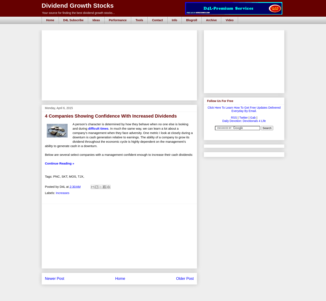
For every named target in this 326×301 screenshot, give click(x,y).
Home (50, 20)
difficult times (98, 128)
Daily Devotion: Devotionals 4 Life (244, 121)
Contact (157, 20)
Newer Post (54, 278)
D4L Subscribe (73, 20)
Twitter (243, 117)
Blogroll (191, 20)
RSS (234, 117)
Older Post (185, 278)
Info (174, 20)
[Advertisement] (120, 35)
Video (229, 20)
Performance (118, 20)
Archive (211, 20)
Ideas (96, 20)
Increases (62, 193)
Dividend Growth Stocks (78, 5)
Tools (139, 20)
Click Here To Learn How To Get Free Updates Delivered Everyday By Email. (243, 109)
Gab (253, 117)
